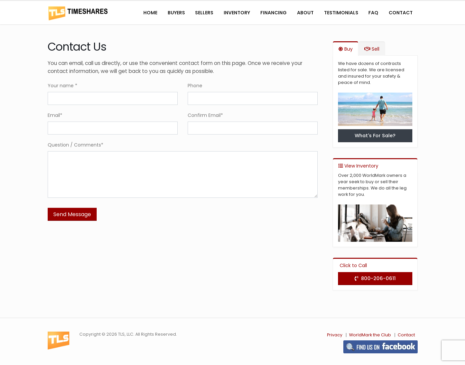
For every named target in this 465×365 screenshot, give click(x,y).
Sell (371, 49)
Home (150, 12)
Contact (401, 12)
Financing (273, 12)
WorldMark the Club (370, 335)
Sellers (204, 12)
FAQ (373, 12)
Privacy (334, 335)
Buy (345, 49)
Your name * (62, 85)
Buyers (176, 12)
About (305, 12)
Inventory (237, 12)
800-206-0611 (375, 278)
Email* (55, 115)
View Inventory (358, 166)
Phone (195, 85)
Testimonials (341, 12)
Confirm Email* (205, 115)
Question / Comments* (75, 145)
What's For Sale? (375, 135)
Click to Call (352, 265)
